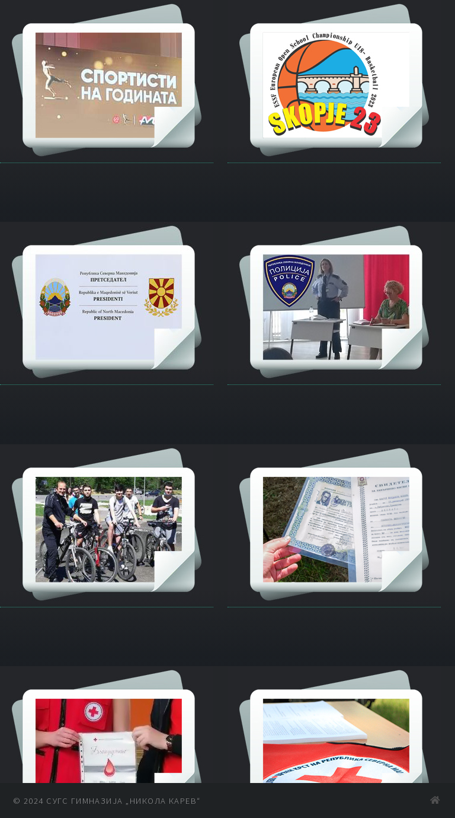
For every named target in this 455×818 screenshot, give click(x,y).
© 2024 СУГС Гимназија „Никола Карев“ (107, 800)
